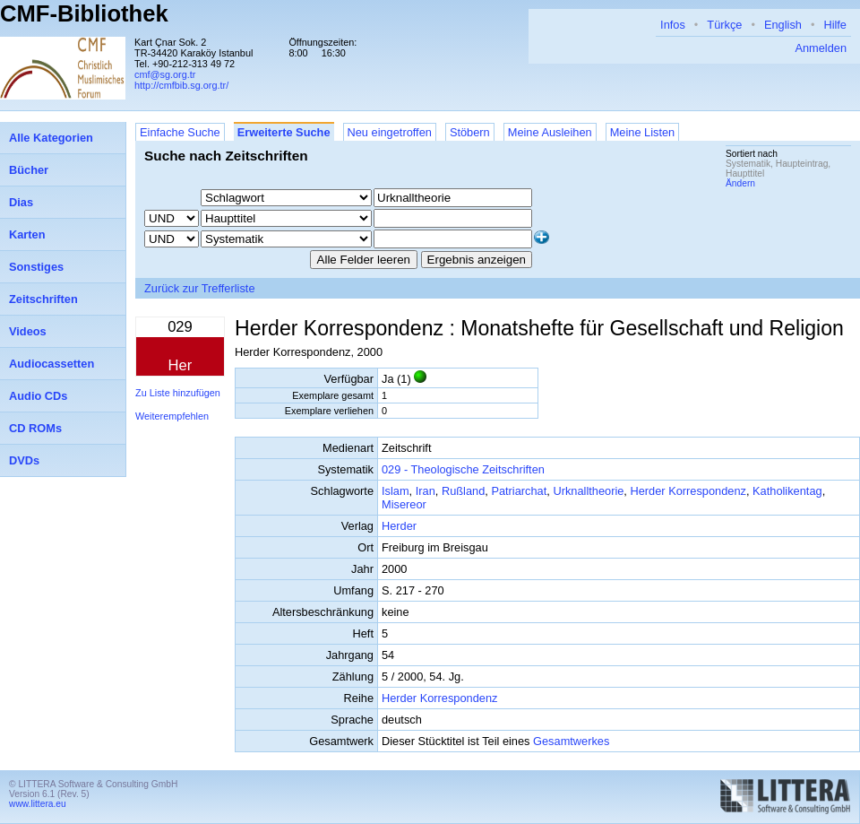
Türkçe (724, 24)
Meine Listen (642, 132)
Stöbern (470, 132)
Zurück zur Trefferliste (199, 288)
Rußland (463, 491)
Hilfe (835, 24)
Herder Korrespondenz (687, 491)
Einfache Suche (180, 132)
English (783, 24)
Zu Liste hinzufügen (177, 392)
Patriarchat (518, 491)
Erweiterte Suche (284, 132)
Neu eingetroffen (390, 132)
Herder (399, 526)
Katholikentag (787, 491)
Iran (425, 491)
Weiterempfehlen (172, 416)
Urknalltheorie (588, 491)
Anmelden (821, 48)
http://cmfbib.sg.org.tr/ (181, 85)
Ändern (740, 183)
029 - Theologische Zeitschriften (463, 469)
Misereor (404, 504)
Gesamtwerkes (571, 741)
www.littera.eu (37, 804)
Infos (672, 24)
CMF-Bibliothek (84, 13)
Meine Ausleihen (550, 132)
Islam (395, 491)
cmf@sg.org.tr (164, 74)
